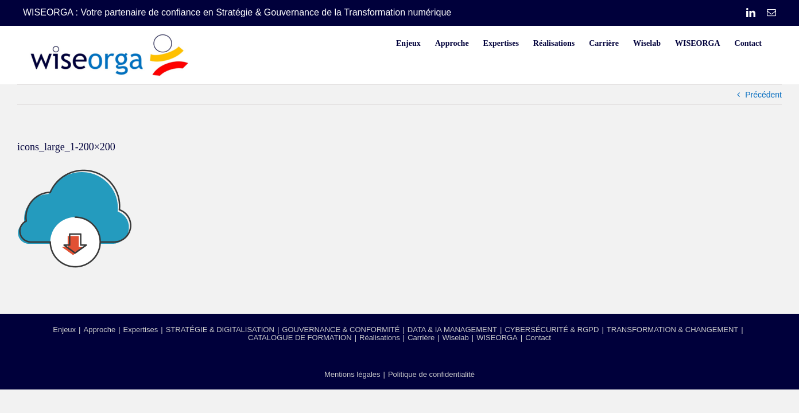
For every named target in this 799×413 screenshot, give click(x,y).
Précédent (763, 94)
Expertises (140, 329)
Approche (99, 329)
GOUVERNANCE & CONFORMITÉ (341, 329)
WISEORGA (497, 337)
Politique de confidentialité (431, 374)
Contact (538, 337)
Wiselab (456, 337)
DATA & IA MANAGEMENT (452, 329)
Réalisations (379, 337)
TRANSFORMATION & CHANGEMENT (672, 329)
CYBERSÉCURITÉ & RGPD (552, 329)
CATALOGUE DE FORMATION (300, 337)
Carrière (421, 337)
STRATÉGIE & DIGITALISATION (220, 329)
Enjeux (64, 329)
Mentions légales (352, 374)
